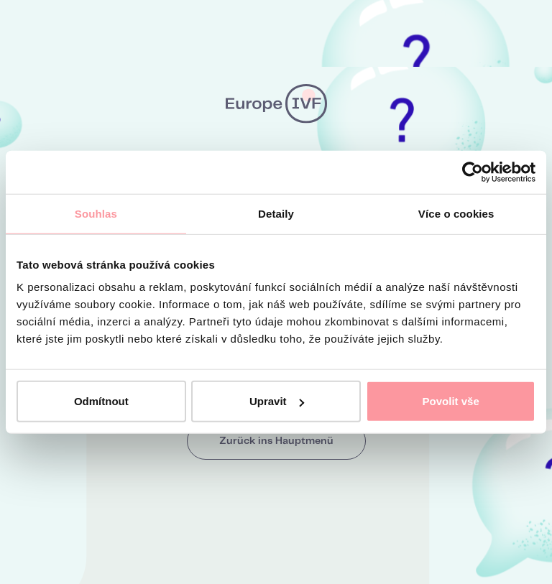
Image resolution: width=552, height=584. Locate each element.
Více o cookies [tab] (456, 213)
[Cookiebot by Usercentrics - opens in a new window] (472, 171)
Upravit (276, 401)
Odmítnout (101, 401)
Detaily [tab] (276, 213)
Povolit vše (451, 401)
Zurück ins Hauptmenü (276, 441)
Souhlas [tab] (96, 213)
